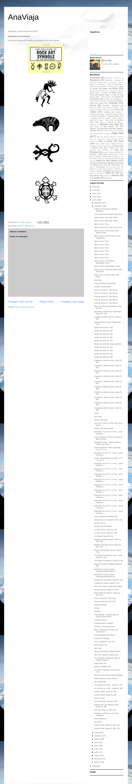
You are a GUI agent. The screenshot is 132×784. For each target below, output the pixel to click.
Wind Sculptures (100, 719)
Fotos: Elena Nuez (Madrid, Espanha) (108, 214)
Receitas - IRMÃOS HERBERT (112, 152)
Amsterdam (95, 78)
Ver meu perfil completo (110, 64)
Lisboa (93, 112)
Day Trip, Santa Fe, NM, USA (105, 710)
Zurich (107, 178)
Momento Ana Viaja (109, 124)
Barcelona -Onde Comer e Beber (111, 86)
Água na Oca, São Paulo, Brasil (106, 217)
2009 (94, 766)
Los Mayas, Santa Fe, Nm (103, 536)
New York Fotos (113, 139)
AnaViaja (23, 17)
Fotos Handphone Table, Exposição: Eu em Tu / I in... (107, 449)
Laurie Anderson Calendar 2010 (106, 516)
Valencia (115, 175)
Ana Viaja (108, 60)
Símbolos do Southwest (103, 526)
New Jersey (94, 126)
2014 (94, 187)
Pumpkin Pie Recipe (101, 638)
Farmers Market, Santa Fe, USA (106, 590)
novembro (98, 206)
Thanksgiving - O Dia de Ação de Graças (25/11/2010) (106, 616)
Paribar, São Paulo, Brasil (103, 428)
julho (96, 742)
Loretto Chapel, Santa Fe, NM (105, 692)
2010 (94, 200)
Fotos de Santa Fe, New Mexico (106, 290)
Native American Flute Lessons (105, 678)
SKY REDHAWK (100, 682)
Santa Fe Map (99, 698)
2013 (94, 190)
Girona (93, 105)
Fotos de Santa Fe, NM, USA (105, 598)
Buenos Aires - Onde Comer (100, 97)
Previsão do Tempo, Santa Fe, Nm (106, 583)
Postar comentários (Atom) (25, 307)
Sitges (108, 171)
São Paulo (112, 165)
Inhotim (92, 107)
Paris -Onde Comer (105, 146)
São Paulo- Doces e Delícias (110, 169)
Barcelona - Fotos (104, 84)
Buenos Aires (94, 91)
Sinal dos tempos (100, 605)
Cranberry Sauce (100, 620)
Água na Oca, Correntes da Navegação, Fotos (104, 262)
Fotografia (112, 103)
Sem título (98, 648)
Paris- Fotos (109, 148)
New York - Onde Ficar (97, 139)
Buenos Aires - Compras (99, 93)
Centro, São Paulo (101, 420)
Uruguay (106, 175)
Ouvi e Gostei (105, 141)
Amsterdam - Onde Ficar (113, 78)
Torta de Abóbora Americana (104, 635)
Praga (116, 150)
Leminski (97, 611)
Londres (107, 112)
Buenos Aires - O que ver (109, 95)
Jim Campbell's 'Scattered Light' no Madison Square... (107, 659)
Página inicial (47, 301)
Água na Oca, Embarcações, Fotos (107, 266)
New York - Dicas (115, 137)
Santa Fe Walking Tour (102, 667)
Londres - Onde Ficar (106, 120)
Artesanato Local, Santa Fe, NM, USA (108, 520)
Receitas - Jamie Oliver (99, 154)
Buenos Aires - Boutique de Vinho (111, 91)
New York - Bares (102, 137)
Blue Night (98, 280)
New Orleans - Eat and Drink (106, 128)
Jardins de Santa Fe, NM (103, 327)
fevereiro (97, 759)
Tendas (96, 608)
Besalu (95, 89)
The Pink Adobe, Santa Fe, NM (105, 701)
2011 (94, 197)
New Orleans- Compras (103, 133)
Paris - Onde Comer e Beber (105, 144)
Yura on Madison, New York (104, 642)
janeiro (97, 762)
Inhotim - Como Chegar (104, 107)
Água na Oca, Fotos (101, 224)
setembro (98, 736)
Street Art (109, 173)
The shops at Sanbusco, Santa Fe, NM (108, 561)
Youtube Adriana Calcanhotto (105, 283)
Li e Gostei (116, 110)
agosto (97, 739)
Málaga (110, 122)
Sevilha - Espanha (96, 171)
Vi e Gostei (95, 178)
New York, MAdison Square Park (106, 655)
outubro (97, 733)
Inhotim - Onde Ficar (103, 110)
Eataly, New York (100, 663)
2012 (94, 193)
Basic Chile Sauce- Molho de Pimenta (108, 586)
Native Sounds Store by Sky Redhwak (108, 675)
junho (96, 746)
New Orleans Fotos (106, 130)
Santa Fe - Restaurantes (103, 156)
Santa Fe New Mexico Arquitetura (102, 163)
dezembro (98, 203)
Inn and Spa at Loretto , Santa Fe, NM (108, 685)
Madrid (102, 122)
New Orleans (108, 126)
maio (96, 749)
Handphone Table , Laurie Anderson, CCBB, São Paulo (107, 443)
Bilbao (105, 89)
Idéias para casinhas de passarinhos (107, 344)
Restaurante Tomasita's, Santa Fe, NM (108, 580)
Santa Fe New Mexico (26, 226)
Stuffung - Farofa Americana (104, 626)
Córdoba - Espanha (106, 101)
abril (96, 752)
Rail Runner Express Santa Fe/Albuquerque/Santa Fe (104, 570)
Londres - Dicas (104, 114)
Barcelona (94, 80)
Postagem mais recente (20, 301)
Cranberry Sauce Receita (103, 623)
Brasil (115, 88)
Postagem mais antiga (72, 301)
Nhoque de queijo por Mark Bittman (107, 651)
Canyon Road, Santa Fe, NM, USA (107, 725)
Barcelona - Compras (113, 80)
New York (117, 133)
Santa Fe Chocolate (105, 158)
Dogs (101, 103)
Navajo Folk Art (99, 523)
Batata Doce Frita (100, 645)
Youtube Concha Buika (102, 287)
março (97, 755)
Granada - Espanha (110, 106)
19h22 (96, 413)
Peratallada (105, 150)
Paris (121, 141)
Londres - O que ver (107, 116)
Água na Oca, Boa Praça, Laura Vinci (108, 227)
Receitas (94, 152)
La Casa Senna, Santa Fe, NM (105, 530)
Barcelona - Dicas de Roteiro (99, 82)
